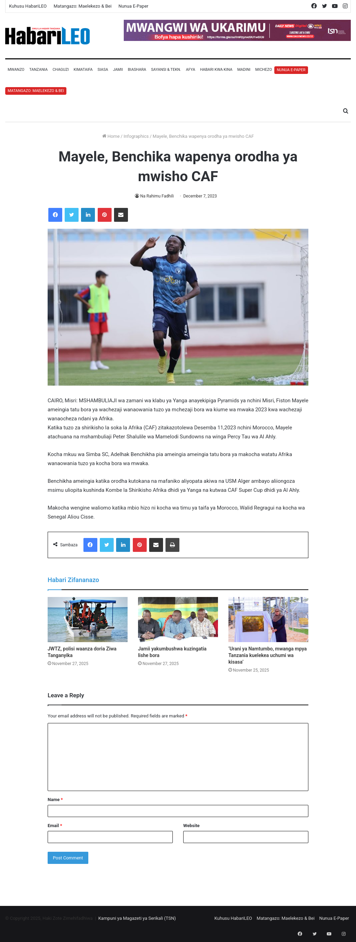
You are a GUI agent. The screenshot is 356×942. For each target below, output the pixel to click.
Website (191, 825)
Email (55, 825)
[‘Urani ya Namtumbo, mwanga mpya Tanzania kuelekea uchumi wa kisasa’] (268, 619)
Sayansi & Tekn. (166, 69)
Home (111, 136)
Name (55, 799)
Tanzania (38, 69)
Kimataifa (83, 69)
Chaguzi (60, 69)
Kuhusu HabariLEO (28, 6)
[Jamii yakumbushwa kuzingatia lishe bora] (178, 619)
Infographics (135, 136)
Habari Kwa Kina (216, 69)
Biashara (137, 69)
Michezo (263, 69)
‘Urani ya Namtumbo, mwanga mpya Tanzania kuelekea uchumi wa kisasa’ (267, 655)
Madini (243, 69)
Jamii (118, 69)
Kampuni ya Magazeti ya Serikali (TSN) (137, 918)
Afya (190, 69)
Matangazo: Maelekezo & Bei (83, 6)
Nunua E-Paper (133, 6)
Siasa (102, 69)
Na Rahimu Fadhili (157, 196)
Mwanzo (16, 69)
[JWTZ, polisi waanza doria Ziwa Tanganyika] (88, 619)
